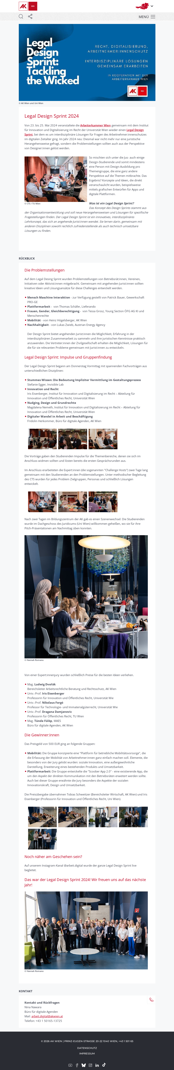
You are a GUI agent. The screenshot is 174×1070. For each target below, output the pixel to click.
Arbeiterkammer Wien (95, 125)
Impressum (87, 1053)
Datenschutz (87, 1047)
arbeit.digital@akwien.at (47, 1016)
